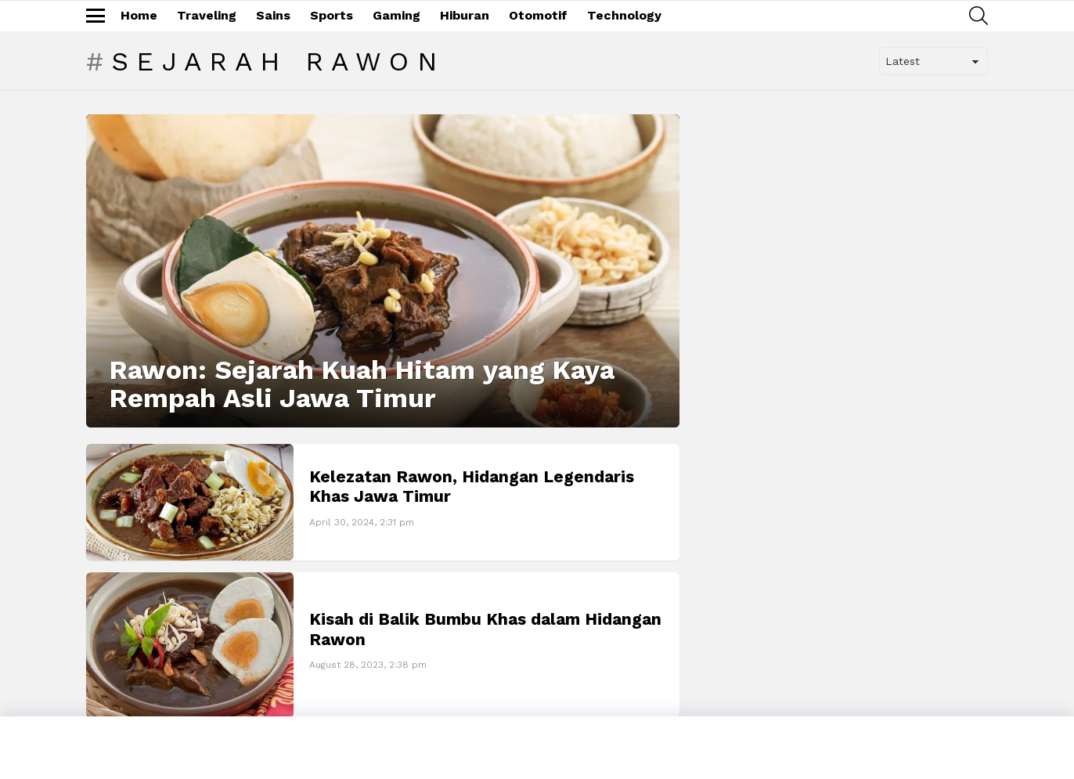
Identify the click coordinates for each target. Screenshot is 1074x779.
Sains (273, 15)
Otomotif (538, 15)
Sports (331, 15)
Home (139, 15)
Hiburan (464, 15)
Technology (624, 15)
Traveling (206, 15)
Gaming (396, 15)
